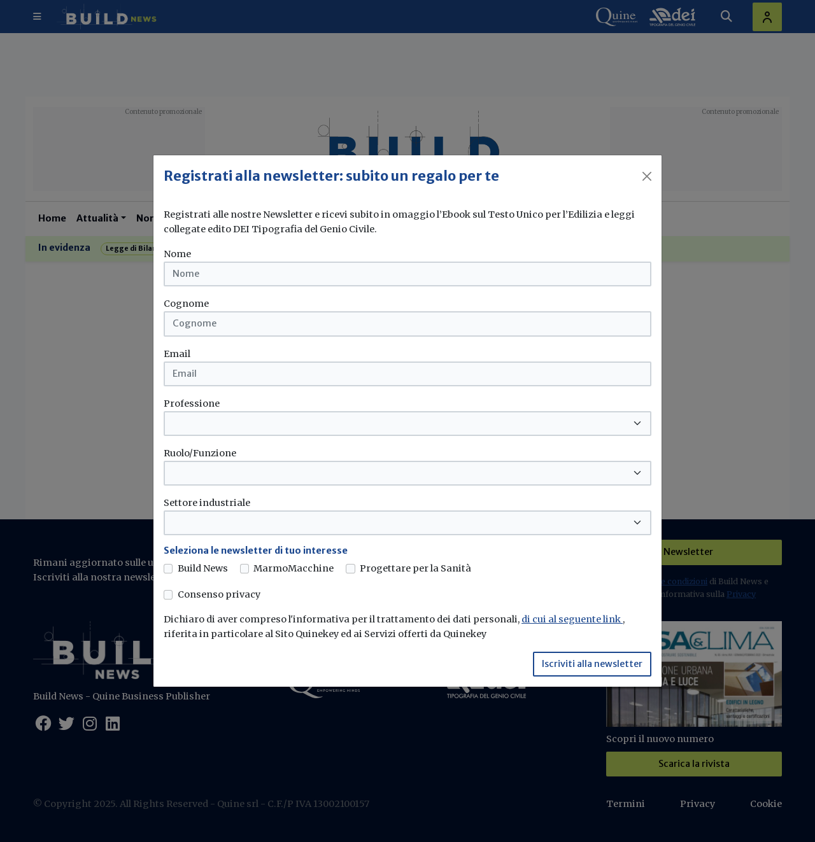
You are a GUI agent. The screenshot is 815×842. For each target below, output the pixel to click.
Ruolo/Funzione (200, 453)
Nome (177, 254)
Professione (192, 403)
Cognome (186, 303)
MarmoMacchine (293, 568)
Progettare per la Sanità (415, 568)
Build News (203, 568)
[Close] (646, 176)
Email (177, 354)
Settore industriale (207, 503)
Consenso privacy (219, 594)
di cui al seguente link (572, 619)
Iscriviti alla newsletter (592, 664)
